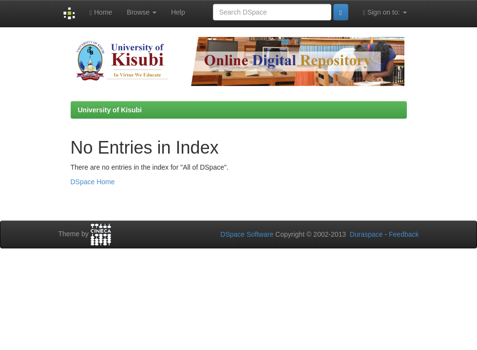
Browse (141, 12)
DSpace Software (246, 234)
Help (178, 12)
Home (101, 12)
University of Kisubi (110, 110)
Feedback (404, 234)
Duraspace (366, 234)
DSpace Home (93, 182)
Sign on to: (385, 12)
